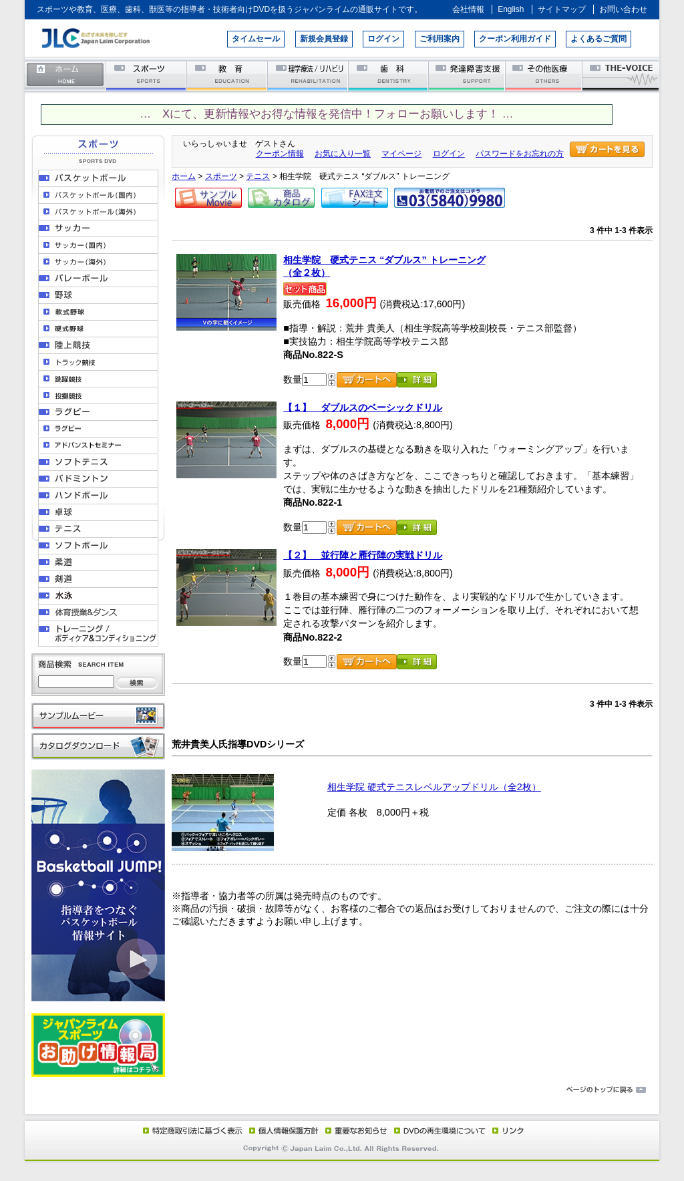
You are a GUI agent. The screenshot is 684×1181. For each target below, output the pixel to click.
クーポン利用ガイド (515, 38)
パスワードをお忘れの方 (520, 153)
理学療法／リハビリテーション (308, 75)
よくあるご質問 (598, 38)
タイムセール (256, 38)
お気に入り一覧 (343, 153)
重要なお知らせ (353, 1130)
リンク (507, 1130)
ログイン (383, 38)
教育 (227, 75)
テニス (258, 176)
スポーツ (146, 75)
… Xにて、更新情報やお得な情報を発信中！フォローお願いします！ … (326, 114)
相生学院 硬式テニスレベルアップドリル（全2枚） (434, 787)
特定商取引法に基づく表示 (191, 1130)
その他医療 (544, 75)
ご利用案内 (439, 38)
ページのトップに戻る (342, 1090)
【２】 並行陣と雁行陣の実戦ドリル (362, 555)
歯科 (389, 75)
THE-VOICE (621, 75)
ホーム (65, 75)
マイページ (401, 153)
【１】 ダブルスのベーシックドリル (362, 407)
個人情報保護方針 (282, 1130)
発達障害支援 (468, 75)
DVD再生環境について (441, 1130)
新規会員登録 (324, 38)
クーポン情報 (280, 153)
